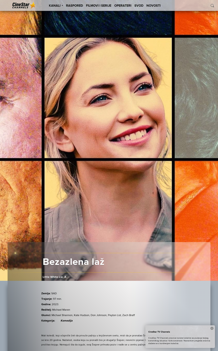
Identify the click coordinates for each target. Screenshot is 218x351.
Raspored (74, 6)
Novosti (153, 6)
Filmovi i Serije (98, 6)
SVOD (138, 6)
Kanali (56, 6)
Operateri (122, 6)
